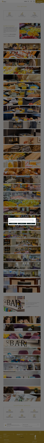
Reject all (22, 223)
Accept (31, 223)
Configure (13, 223)
